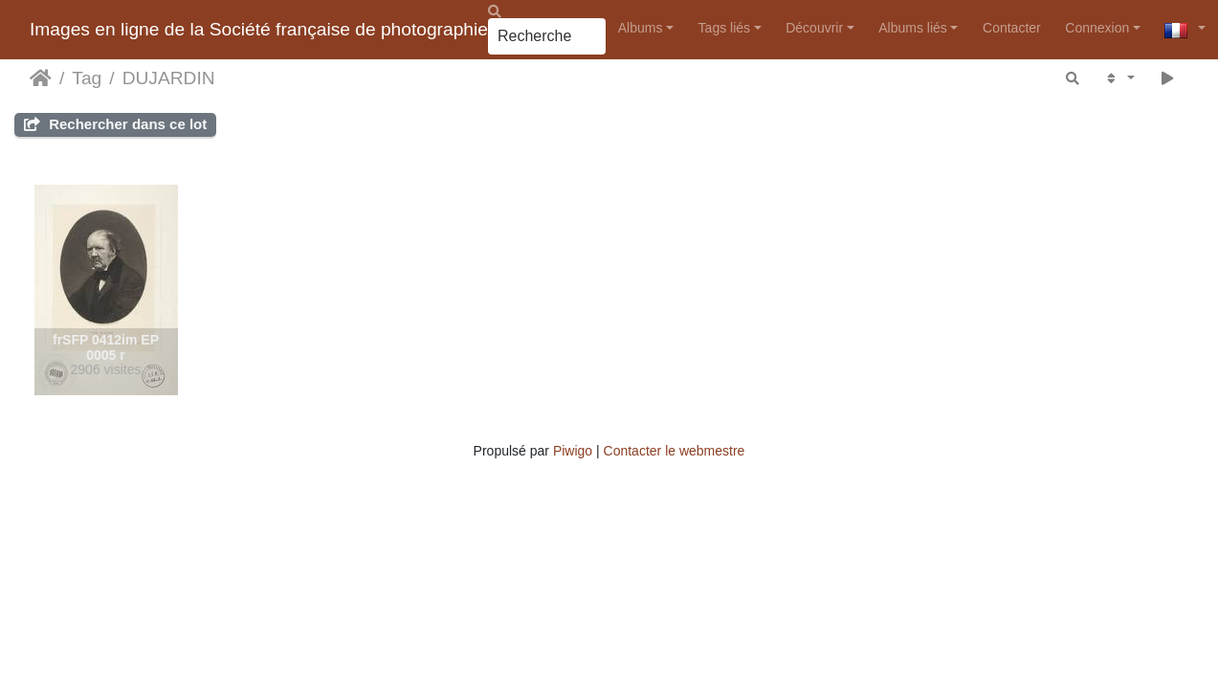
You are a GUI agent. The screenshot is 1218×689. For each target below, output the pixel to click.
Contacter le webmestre (674, 450)
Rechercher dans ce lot (115, 124)
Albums (640, 27)
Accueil (41, 78)
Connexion (1097, 27)
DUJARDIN (168, 78)
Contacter (1012, 27)
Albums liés (912, 27)
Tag (86, 78)
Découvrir (814, 27)
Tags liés (724, 27)
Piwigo (572, 450)
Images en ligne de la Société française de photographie (259, 29)
